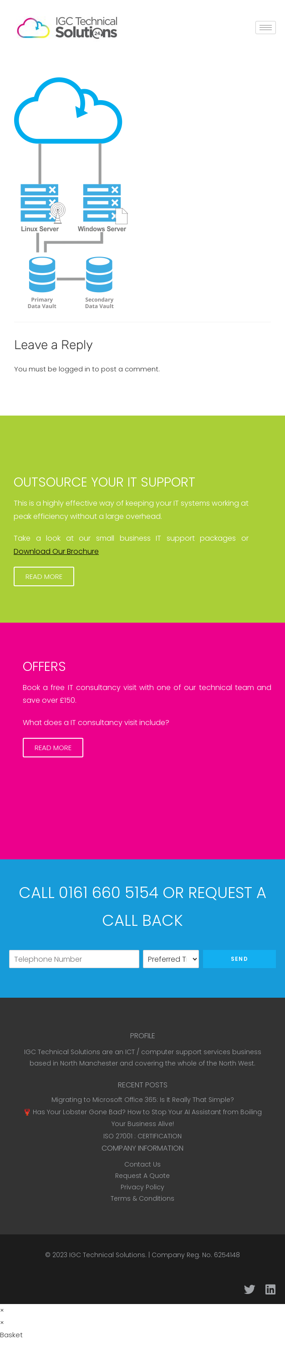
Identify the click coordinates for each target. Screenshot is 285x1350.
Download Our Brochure (56, 551)
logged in (74, 369)
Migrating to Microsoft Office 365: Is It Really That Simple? (142, 1099)
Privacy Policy (142, 1187)
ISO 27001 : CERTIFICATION (142, 1136)
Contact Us (142, 1164)
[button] (44, 576)
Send (239, 959)
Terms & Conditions (142, 1198)
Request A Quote (142, 1175)
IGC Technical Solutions (107, 1254)
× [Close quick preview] (2, 1310)
